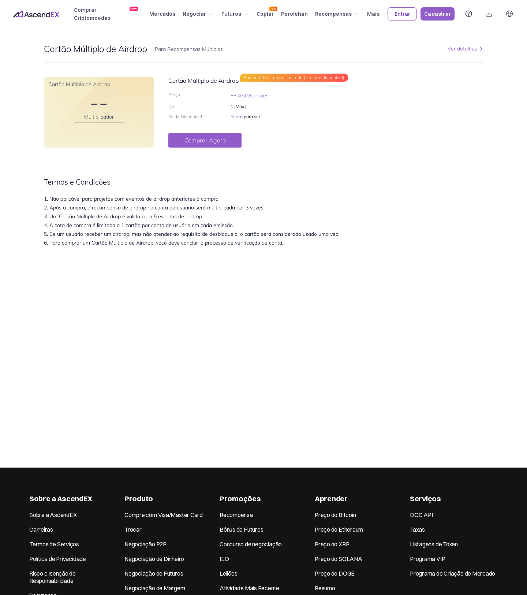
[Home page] (36, 14)
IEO (224, 558)
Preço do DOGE (335, 573)
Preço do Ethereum (339, 529)
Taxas (417, 529)
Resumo (325, 588)
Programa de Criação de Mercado (452, 573)
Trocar (133, 529)
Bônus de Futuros (241, 529)
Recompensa (236, 514)
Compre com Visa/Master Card (163, 514)
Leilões (228, 573)
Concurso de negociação (251, 544)
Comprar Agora (205, 140)
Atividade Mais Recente (249, 588)
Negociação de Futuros (153, 573)
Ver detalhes (465, 48)
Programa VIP (427, 558)
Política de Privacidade (57, 558)
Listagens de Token (434, 544)
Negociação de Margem (154, 588)
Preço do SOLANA (338, 558)
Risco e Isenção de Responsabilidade (52, 577)
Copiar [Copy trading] (265, 12)
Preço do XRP (332, 544)
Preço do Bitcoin (335, 514)
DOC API (421, 514)
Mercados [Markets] (162, 14)
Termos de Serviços (54, 544)
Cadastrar (437, 14)
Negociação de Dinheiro (154, 558)
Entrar (402, 14)
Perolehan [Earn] (294, 14)
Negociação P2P (145, 544)
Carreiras (41, 529)
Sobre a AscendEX (52, 514)
